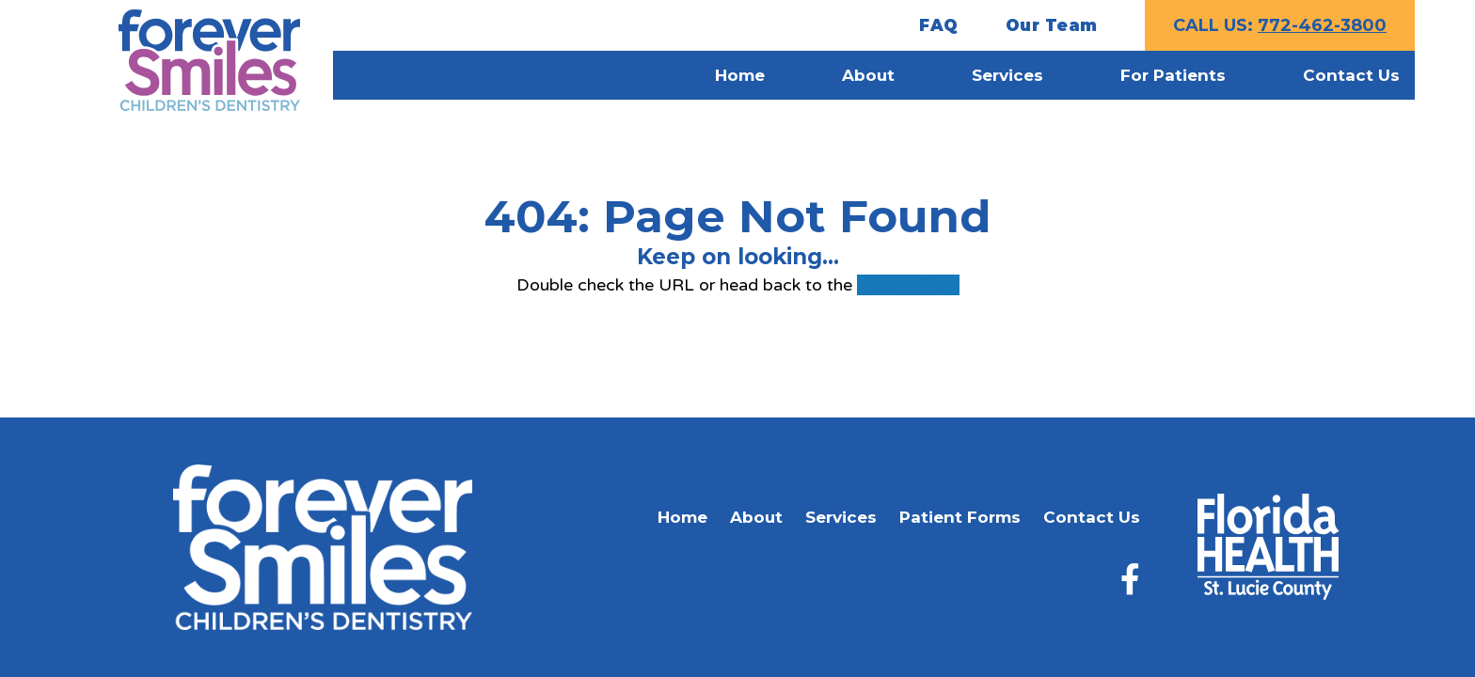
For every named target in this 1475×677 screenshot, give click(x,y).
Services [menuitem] (1007, 75)
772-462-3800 (1322, 25)
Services (841, 517)
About (756, 517)
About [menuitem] (868, 75)
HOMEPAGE (908, 285)
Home (682, 517)
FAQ (939, 25)
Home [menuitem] (740, 75)
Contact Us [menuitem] (1351, 75)
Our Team (1052, 25)
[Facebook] (1130, 578)
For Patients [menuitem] (1173, 75)
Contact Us (1091, 517)
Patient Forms (960, 517)
